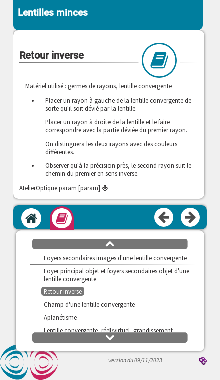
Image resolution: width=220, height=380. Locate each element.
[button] (110, 243)
